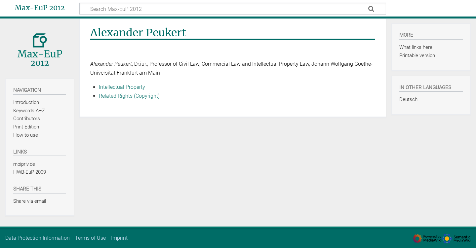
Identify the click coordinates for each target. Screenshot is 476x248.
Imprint (119, 238)
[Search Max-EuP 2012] (233, 8)
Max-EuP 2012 (39, 8)
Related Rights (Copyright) (129, 96)
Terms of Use (90, 238)
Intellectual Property (122, 87)
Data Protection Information (37, 238)
